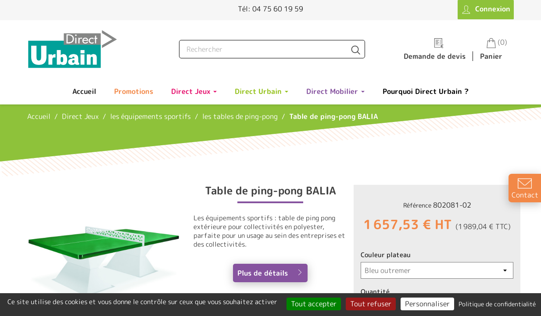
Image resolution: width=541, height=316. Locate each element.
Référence (417, 205)
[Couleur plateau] (437, 270)
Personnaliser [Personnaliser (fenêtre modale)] (427, 304)
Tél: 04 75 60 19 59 (270, 8)
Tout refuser (370, 304)
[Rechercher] (272, 49)
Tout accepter (314, 304)
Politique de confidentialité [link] (497, 304)
